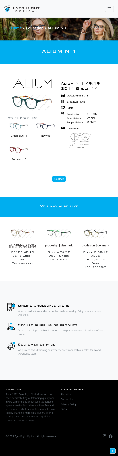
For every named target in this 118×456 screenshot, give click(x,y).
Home (16, 27)
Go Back (59, 179)
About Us (66, 394)
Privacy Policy (68, 404)
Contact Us (67, 399)
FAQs (64, 409)
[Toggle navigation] (109, 9)
